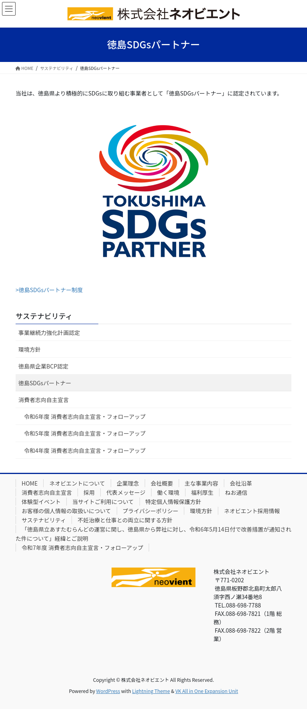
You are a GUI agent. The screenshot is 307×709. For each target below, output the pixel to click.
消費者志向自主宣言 (43, 400)
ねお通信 (236, 492)
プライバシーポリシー (151, 511)
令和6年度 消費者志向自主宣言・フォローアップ (85, 416)
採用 (89, 492)
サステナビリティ (44, 316)
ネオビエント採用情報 (252, 511)
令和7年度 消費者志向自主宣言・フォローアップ (82, 548)
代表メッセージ (126, 492)
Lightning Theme (151, 690)
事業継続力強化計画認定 (49, 333)
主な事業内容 (201, 483)
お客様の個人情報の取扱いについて (66, 511)
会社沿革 (241, 483)
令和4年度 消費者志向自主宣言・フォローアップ (85, 450)
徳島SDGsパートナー (44, 383)
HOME (30, 483)
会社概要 (162, 483)
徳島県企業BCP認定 (43, 366)
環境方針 (29, 349)
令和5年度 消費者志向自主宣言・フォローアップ (85, 433)
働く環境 (168, 492)
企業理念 (128, 483)
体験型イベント (41, 502)
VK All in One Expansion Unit (206, 690)
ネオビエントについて (77, 483)
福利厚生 (202, 492)
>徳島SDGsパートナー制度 (49, 290)
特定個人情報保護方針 (173, 502)
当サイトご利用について (103, 502)
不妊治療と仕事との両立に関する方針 (125, 520)
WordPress (108, 690)
